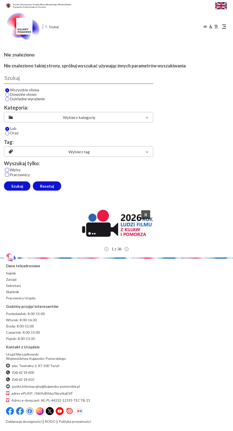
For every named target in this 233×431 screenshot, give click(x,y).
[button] (116, 225)
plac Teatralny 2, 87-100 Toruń (32, 366)
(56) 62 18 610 (20, 379)
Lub (10, 128)
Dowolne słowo (21, 94)
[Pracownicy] (7, 175)
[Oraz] (7, 133)
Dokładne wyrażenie (25, 99)
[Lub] (7, 129)
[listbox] (78, 117)
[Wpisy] (7, 170)
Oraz (12, 133)
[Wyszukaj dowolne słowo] (7, 95)
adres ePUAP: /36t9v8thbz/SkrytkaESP (39, 393)
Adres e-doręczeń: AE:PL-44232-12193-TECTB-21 (48, 400)
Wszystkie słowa (22, 90)
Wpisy (13, 170)
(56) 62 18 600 (20, 372)
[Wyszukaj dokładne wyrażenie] (7, 99)
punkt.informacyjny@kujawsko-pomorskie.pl (43, 386)
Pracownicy (17, 175)
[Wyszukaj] (78, 78)
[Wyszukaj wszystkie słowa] (7, 90)
